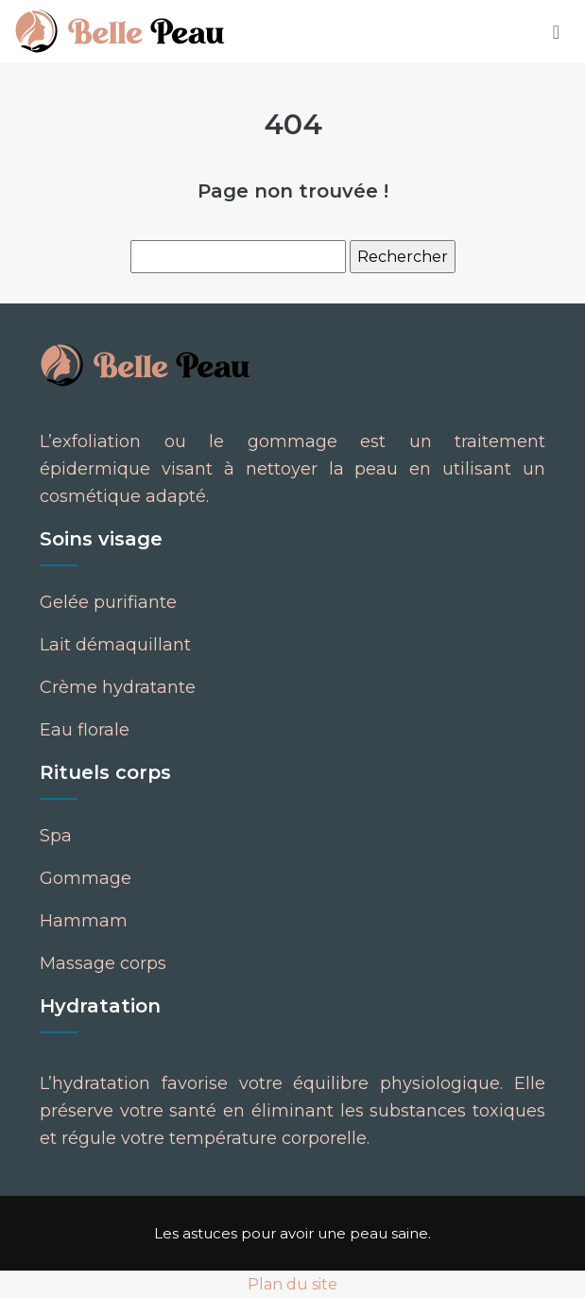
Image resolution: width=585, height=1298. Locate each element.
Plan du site (292, 1284)
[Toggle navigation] (556, 31)
